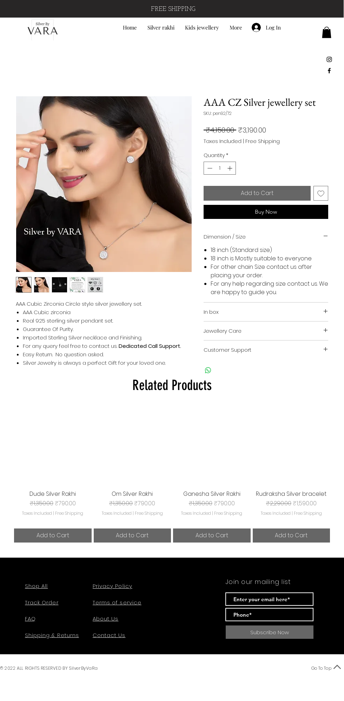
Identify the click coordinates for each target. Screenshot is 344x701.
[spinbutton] (219, 168)
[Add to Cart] (53, 535)
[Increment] (230, 168)
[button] (326, 32)
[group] (172, 475)
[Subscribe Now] (269, 632)
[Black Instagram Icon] (329, 59)
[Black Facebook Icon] (329, 70)
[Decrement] (209, 168)
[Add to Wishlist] (320, 193)
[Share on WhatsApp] (208, 370)
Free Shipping (262, 141)
